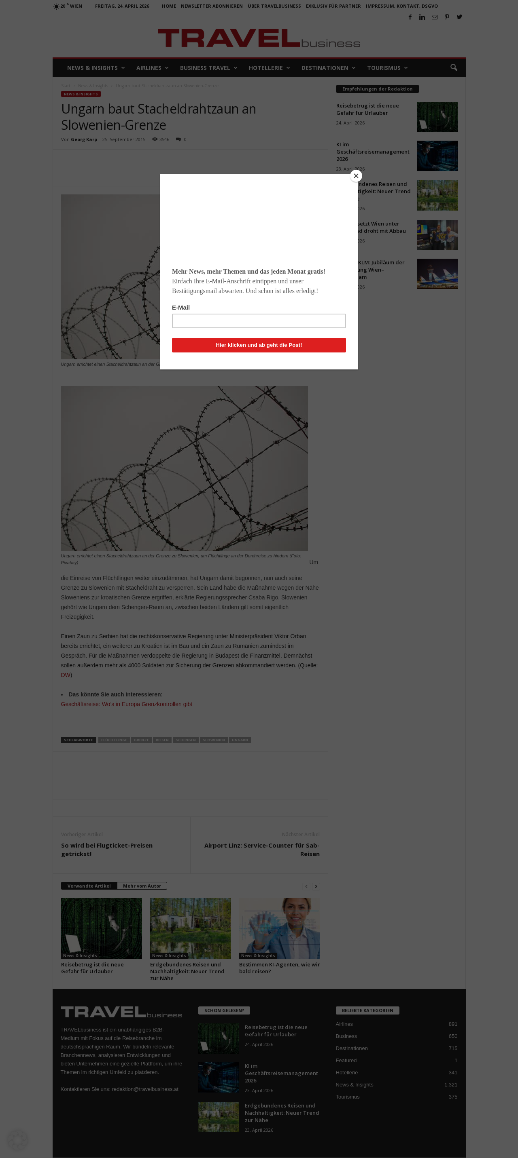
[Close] (356, 176)
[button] (18, 1140)
